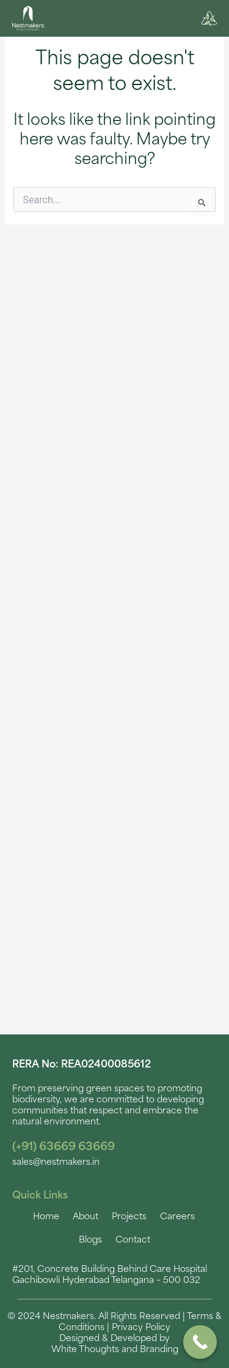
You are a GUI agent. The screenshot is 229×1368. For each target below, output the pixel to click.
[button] (112, 21)
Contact (132, 1240)
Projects (129, 1217)
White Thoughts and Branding (114, 1350)
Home (46, 1217)
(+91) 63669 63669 (63, 1147)
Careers (177, 1217)
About (85, 1217)
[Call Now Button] (200, 1342)
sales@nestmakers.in (56, 1162)
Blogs (90, 1240)
